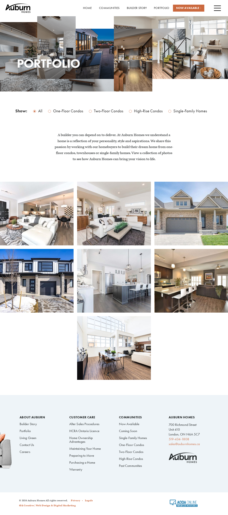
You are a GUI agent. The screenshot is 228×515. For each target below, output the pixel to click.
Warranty (75, 469)
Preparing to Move (81, 455)
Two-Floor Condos (108, 111)
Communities (130, 417)
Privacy (75, 500)
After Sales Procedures (84, 424)
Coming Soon (128, 431)
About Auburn (32, 417)
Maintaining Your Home (85, 448)
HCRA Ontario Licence (84, 431)
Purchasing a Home (82, 462)
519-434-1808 (179, 439)
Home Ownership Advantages (81, 440)
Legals (89, 500)
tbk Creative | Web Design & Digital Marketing (47, 505)
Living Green (28, 438)
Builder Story (28, 424)
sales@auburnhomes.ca (184, 444)
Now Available (129, 424)
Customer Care (82, 417)
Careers (25, 452)
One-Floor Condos (68, 111)
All (40, 111)
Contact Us (27, 445)
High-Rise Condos (148, 111)
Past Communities (130, 465)
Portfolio (25, 431)
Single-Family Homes (190, 111)
